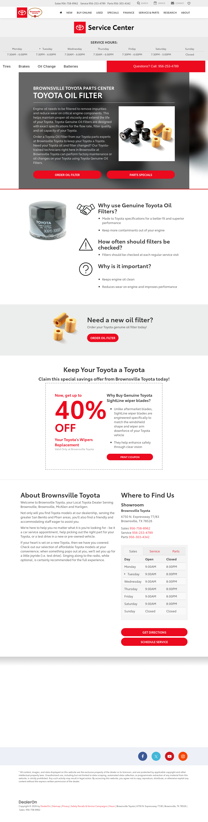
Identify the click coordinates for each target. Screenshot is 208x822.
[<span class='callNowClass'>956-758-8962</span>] (140, 528)
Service (155, 551)
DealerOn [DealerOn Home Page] (45, 806)
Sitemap (56, 806)
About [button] (185, 12)
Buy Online (84, 12)
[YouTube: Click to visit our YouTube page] (169, 756)
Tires (7, 66)
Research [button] (170, 12)
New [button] (69, 12)
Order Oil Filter (67, 175)
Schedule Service (154, 642)
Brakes (24, 66)
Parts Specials (141, 175)
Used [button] (99, 12)
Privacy (65, 806)
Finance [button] (128, 12)
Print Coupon (130, 457)
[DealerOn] (28, 801)
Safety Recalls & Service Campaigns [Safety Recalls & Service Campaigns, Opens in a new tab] (89, 806)
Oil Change (47, 66)
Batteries (71, 66)
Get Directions (154, 632)
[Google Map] (104, 702)
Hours (112, 806)
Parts (176, 551)
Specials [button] (113, 12)
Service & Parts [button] (149, 12)
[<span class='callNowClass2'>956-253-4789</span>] (142, 532)
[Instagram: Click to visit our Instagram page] (182, 756)
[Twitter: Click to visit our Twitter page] (156, 756)
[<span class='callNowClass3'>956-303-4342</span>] (139, 536)
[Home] (61, 12)
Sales (133, 551)
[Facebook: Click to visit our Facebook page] (142, 756)
